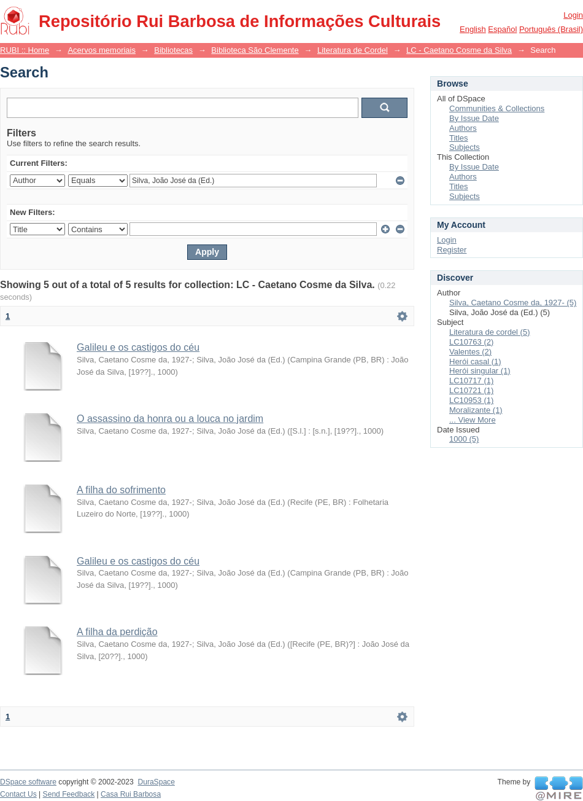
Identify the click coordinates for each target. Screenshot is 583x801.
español (502, 29)
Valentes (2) (470, 351)
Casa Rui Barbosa (131, 794)
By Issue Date (474, 118)
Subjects (464, 147)
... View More (472, 419)
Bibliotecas (173, 50)
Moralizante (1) (476, 410)
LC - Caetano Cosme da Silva (459, 50)
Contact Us (18, 794)
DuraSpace (155, 782)
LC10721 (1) (471, 390)
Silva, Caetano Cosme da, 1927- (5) (512, 302)
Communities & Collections (496, 108)
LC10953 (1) (471, 400)
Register (451, 249)
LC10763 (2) (471, 341)
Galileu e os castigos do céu (138, 347)
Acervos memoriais (102, 50)
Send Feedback (69, 794)
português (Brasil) (551, 29)
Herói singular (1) (480, 370)
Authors (463, 128)
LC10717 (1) (471, 380)
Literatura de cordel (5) (489, 332)
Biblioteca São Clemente (254, 50)
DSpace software (28, 782)
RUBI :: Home (24, 50)
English (473, 29)
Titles (458, 138)
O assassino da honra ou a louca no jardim (170, 418)
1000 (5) (464, 438)
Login (573, 15)
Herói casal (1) (475, 361)
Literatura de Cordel (352, 50)
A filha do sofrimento (121, 490)
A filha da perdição (117, 632)
